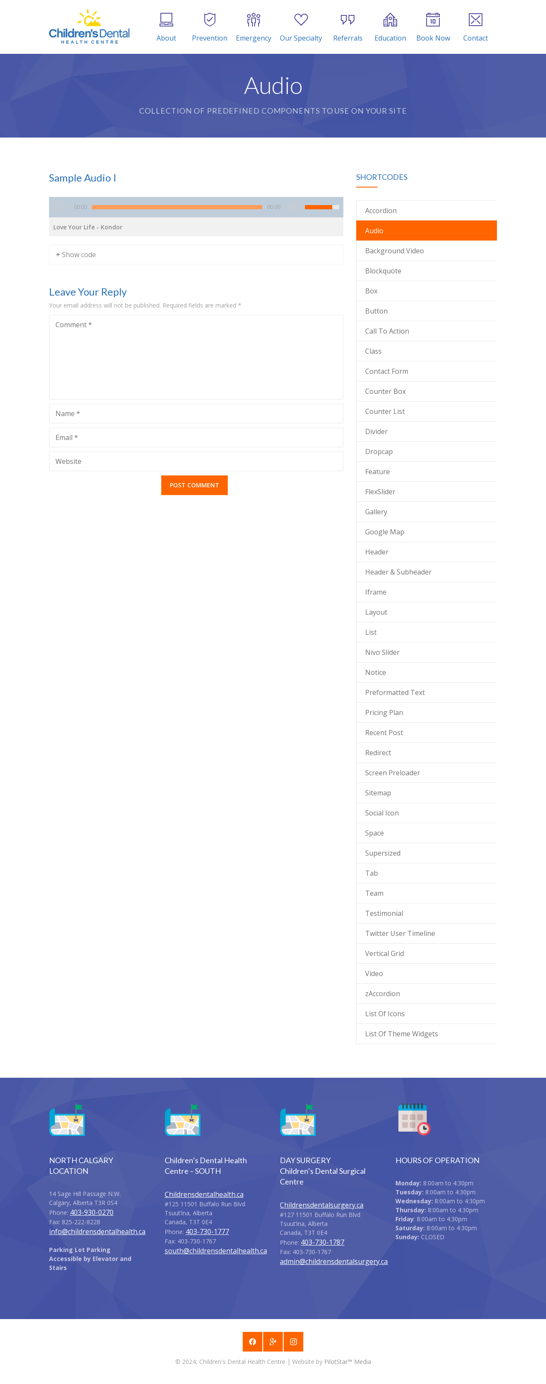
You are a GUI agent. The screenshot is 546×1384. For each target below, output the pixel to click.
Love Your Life (87, 227)
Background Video (394, 250)
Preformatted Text (395, 692)
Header (377, 552)
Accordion (381, 210)
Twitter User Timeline (400, 933)
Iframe (375, 592)
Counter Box (385, 391)
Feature (377, 471)
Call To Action (387, 331)
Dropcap (379, 451)
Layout (376, 612)
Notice (375, 672)
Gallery (376, 511)
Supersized (383, 853)
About (166, 28)
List (371, 632)
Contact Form (386, 371)
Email (66, 437)
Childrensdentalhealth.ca (204, 1194)
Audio (374, 230)
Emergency (253, 28)
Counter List (385, 411)
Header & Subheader (398, 572)
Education (390, 28)
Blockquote (383, 271)
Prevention (209, 28)
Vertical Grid (384, 953)
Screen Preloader (392, 772)
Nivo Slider (382, 652)
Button (376, 311)
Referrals (348, 28)
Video (374, 973)
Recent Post (384, 732)
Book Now (433, 28)
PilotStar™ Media (347, 1362)
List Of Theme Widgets (401, 1033)
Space (374, 833)
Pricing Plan (384, 712)
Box (371, 291)
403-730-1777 (207, 1231)
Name (67, 413)
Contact (475, 28)
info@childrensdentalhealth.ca (97, 1231)
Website (68, 461)
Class (373, 351)
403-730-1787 (322, 1242)
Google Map (384, 532)
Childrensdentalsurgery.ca (321, 1205)
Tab (371, 873)
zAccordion (382, 993)
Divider (376, 431)
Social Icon (382, 813)
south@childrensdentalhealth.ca (216, 1250)
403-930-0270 (91, 1212)
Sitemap (378, 793)
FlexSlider (380, 491)
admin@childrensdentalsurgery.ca (334, 1261)
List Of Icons (385, 1013)
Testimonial (384, 913)
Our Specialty (301, 28)
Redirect (378, 752)
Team (374, 893)
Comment (73, 324)
